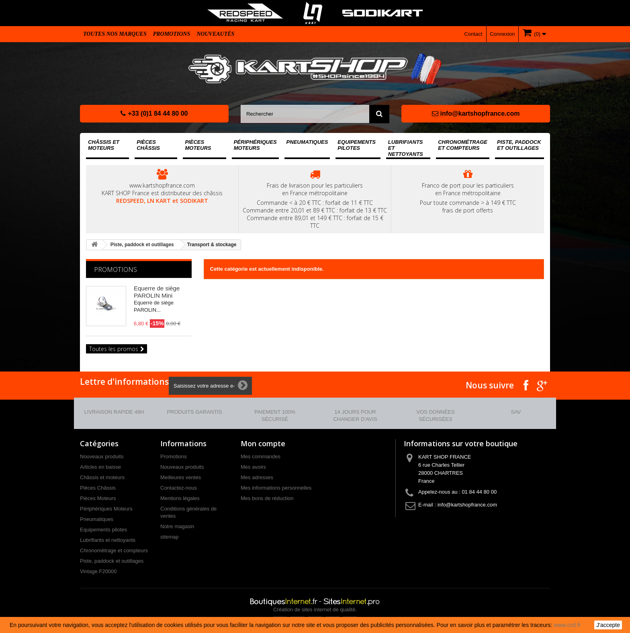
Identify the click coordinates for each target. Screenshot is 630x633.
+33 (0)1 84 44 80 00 (154, 113)
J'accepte (608, 625)
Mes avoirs (253, 467)
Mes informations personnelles (276, 488)
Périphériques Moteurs (255, 145)
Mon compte (263, 443)
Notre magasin (177, 526)
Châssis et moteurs (103, 145)
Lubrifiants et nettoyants (405, 148)
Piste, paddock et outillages (519, 145)
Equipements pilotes (357, 145)
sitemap (169, 537)
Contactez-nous (178, 488)
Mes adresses (257, 477)
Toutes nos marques (115, 34)
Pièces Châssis (148, 145)
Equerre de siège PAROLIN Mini (157, 292)
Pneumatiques (307, 142)
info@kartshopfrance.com (476, 113)
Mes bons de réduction (267, 498)
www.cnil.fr (567, 625)
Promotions (171, 34)
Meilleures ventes (180, 477)
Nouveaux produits (101, 456)
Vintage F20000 (98, 571)
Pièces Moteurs (198, 145)
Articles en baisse (100, 467)
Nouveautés (215, 34)
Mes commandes (260, 456)
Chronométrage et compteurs (462, 145)
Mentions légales (180, 498)
